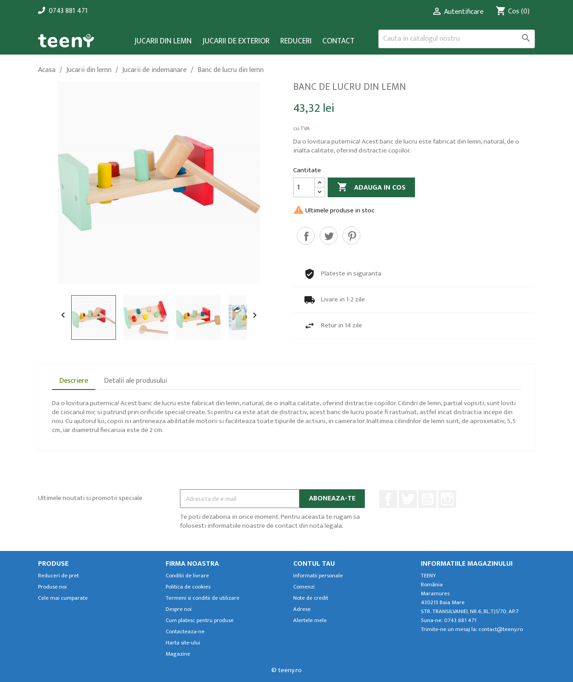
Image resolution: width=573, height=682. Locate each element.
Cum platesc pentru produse (200, 620)
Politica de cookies (188, 587)
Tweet (328, 235)
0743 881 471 (68, 11)
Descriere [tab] (73, 381)
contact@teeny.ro (501, 629)
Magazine (178, 654)
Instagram (447, 499)
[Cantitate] (304, 187)
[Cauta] (456, 39)
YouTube (427, 499)
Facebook (388, 499)
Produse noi (52, 587)
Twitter (408, 499)
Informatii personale (318, 575)
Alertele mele (310, 620)
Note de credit (310, 598)
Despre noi (179, 609)
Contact (338, 41)
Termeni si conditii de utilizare (202, 598)
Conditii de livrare (187, 575)
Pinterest (351, 235)
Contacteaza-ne (185, 631)
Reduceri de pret (58, 575)
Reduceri (296, 41)
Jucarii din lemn (163, 41)
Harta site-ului (183, 643)
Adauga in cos (371, 188)
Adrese (302, 609)
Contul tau (314, 564)
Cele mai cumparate (63, 598)
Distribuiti (305, 235)
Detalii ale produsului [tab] (135, 381)
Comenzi (304, 587)
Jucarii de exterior (235, 41)
